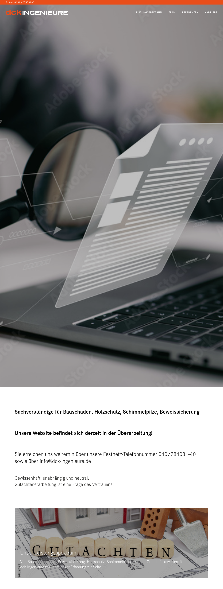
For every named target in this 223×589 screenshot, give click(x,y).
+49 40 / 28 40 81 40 (24, 2)
